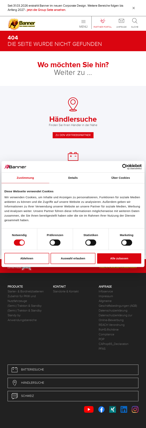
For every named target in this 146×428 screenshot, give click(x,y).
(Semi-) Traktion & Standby (25, 306)
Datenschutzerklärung (113, 310)
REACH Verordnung (112, 325)
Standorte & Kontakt (66, 291)
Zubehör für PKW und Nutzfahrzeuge (22, 299)
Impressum (106, 296)
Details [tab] (73, 177)
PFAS (102, 349)
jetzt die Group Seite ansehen (46, 10)
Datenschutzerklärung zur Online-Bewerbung (115, 318)
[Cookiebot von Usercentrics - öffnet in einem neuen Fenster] (125, 167)
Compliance (106, 334)
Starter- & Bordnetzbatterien (26, 291)
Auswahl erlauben (73, 258)
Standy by (14, 315)
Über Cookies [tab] (120, 177)
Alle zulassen (119, 258)
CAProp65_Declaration (114, 344)
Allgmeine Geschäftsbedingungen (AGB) (118, 303)
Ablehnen (26, 258)
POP (101, 339)
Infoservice (106, 291)
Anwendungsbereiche (22, 320)
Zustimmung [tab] (25, 177)
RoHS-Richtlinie (109, 330)
